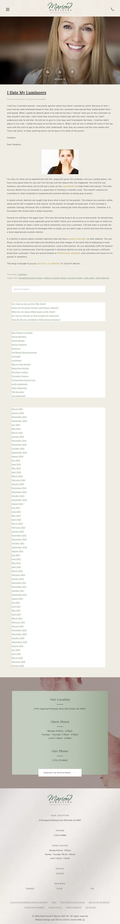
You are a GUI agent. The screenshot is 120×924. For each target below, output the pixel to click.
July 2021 (16, 602)
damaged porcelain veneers (31, 278)
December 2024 (19, 440)
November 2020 (19, 634)
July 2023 (16, 507)
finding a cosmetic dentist (55, 278)
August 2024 (17, 456)
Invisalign (16, 356)
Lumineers (68, 186)
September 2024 (19, 452)
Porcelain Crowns (20, 372)
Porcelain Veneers (20, 376)
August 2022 (17, 551)
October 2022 (18, 543)
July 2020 (16, 650)
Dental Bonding (19, 336)
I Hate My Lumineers (26, 92)
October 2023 (18, 496)
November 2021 (19, 586)
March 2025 (17, 432)
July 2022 (16, 555)
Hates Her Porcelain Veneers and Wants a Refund (35, 307)
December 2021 (19, 582)
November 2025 (19, 417)
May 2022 (16, 563)
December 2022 (19, 535)
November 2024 (19, 444)
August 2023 (17, 503)
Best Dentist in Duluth (22, 332)
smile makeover (102, 278)
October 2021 (18, 590)
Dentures (16, 348)
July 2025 (16, 424)
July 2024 (16, 460)
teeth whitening (19, 388)
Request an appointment (60, 773)
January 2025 (18, 436)
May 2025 (16, 428)
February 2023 (18, 527)
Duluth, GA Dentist (48, 264)
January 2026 (18, 413)
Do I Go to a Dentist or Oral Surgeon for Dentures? (35, 315)
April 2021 (16, 614)
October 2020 (18, 638)
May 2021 (16, 610)
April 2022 (16, 567)
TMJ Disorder (18, 392)
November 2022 (19, 539)
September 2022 (19, 547)
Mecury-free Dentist (21, 364)
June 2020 (16, 654)
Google (59, 888)
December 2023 (19, 488)
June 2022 (16, 559)
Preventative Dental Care (23, 380)
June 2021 (16, 606)
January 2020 (18, 665)
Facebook (60, 873)
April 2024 (16, 472)
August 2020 (17, 646)
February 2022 (18, 575)
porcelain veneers (69, 253)
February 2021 (18, 622)
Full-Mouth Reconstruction (24, 352)
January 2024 (18, 484)
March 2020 (17, 658)
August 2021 (17, 598)
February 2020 (18, 661)
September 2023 (19, 500)
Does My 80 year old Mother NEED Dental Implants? (36, 319)
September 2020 (19, 642)
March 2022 (17, 571)
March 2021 (17, 618)
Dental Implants (19, 344)
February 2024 (18, 480)
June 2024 (16, 464)
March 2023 (17, 523)
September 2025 (19, 421)
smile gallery (77, 239)
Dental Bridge (18, 340)
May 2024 (16, 468)
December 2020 (19, 630)
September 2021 (19, 594)
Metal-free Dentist (20, 368)
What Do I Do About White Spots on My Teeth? (33, 311)
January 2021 (18, 626)
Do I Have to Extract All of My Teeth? (29, 304)
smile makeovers (20, 384)
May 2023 (16, 515)
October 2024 (18, 448)
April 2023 (16, 519)
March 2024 (17, 476)
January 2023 (18, 531)
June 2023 (16, 511)
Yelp (92, 888)
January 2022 (18, 579)
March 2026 (17, 409)
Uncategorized (18, 396)
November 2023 (19, 492)
